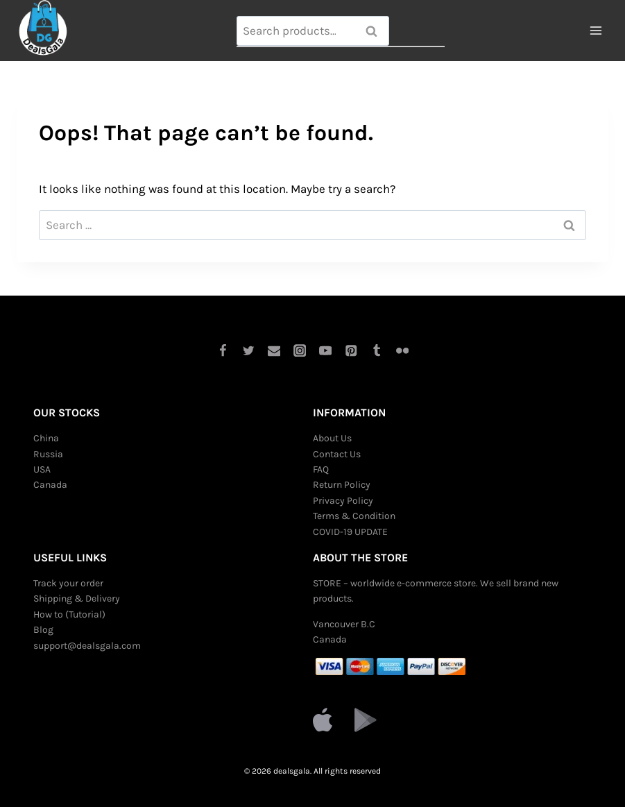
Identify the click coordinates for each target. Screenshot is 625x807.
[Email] (273, 350)
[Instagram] (299, 350)
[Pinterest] (351, 350)
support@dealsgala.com (87, 646)
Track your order (68, 583)
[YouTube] (326, 350)
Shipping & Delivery (76, 598)
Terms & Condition (354, 516)
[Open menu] (595, 31)
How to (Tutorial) (69, 614)
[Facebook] (222, 350)
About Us (332, 438)
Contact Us (337, 454)
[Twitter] (248, 350)
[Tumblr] (377, 350)
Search (376, 31)
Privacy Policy (343, 501)
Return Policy (341, 485)
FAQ (321, 469)
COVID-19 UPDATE (350, 532)
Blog (43, 630)
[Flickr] (403, 350)
